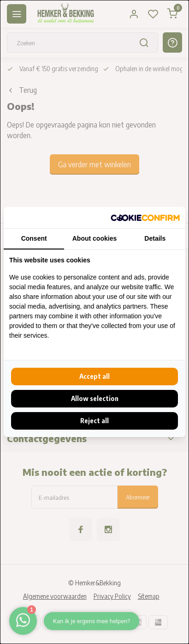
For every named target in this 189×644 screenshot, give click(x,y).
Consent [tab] (34, 238)
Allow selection (94, 398)
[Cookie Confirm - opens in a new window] (145, 218)
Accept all (94, 376)
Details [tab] (154, 238)
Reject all (94, 421)
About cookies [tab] (94, 238)
